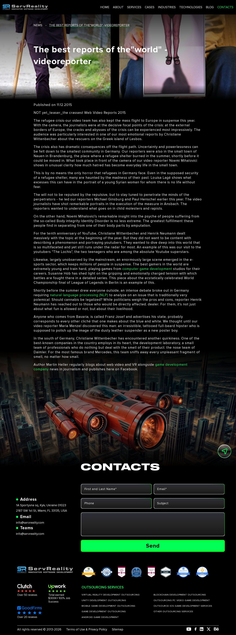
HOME (87, 6)
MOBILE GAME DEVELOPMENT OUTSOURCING (108, 605)
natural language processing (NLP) (79, 295)
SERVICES (117, 6)
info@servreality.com (30, 523)
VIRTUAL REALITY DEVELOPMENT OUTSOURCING (110, 594)
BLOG (195, 6)
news (38, 25)
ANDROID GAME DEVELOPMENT (100, 617)
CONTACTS (211, 6)
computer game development (147, 269)
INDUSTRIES (151, 6)
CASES (133, 6)
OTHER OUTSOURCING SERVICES (173, 611)
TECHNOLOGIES (175, 6)
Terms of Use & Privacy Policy (86, 629)
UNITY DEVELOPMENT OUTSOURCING (104, 600)
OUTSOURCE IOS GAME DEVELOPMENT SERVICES (183, 605)
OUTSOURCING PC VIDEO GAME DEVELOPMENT (182, 600)
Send (153, 545)
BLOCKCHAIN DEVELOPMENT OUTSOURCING (180, 594)
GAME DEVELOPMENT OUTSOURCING (104, 611)
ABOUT (101, 6)
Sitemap (117, 629)
